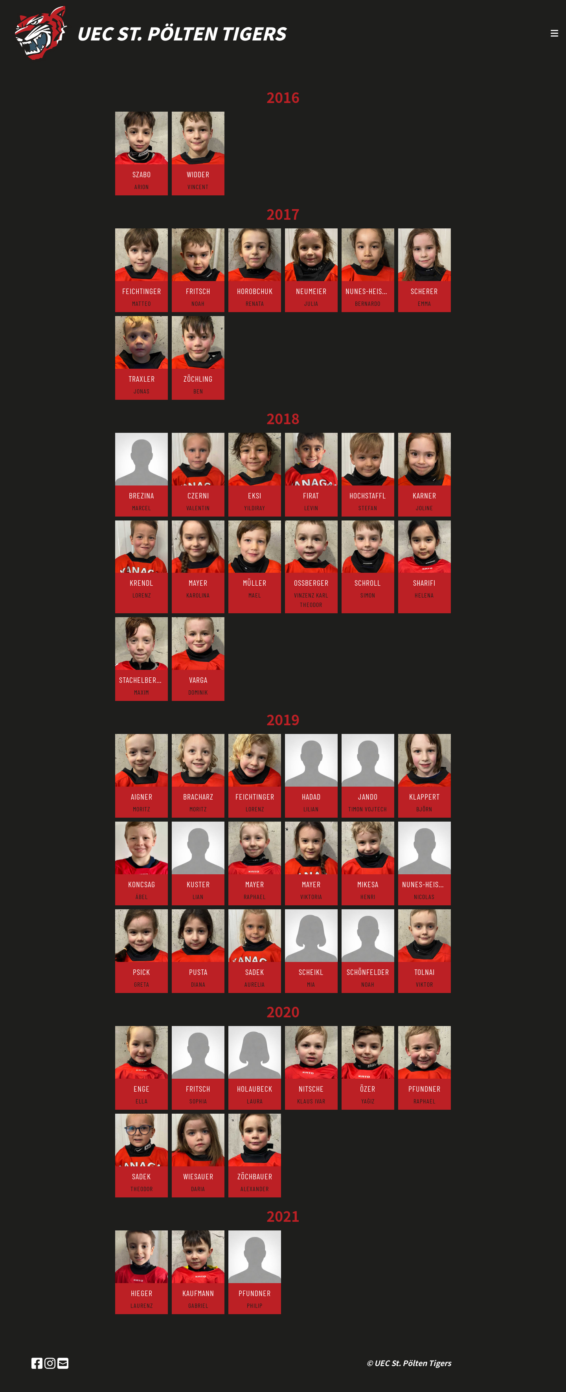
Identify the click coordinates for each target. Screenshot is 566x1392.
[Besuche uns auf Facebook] (36, 1362)
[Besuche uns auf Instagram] (49, 1362)
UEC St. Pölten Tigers (180, 33)
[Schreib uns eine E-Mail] (62, 1362)
